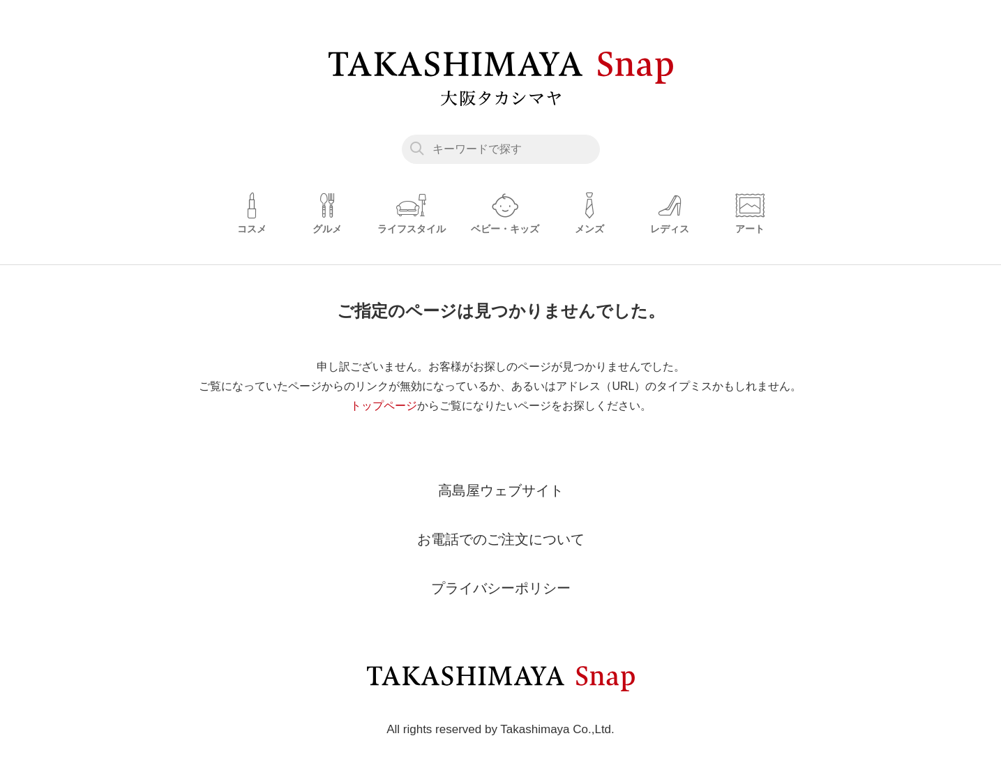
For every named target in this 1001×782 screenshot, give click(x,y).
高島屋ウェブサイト (501, 490)
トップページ (383, 406)
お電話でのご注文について (501, 539)
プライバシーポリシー (501, 588)
